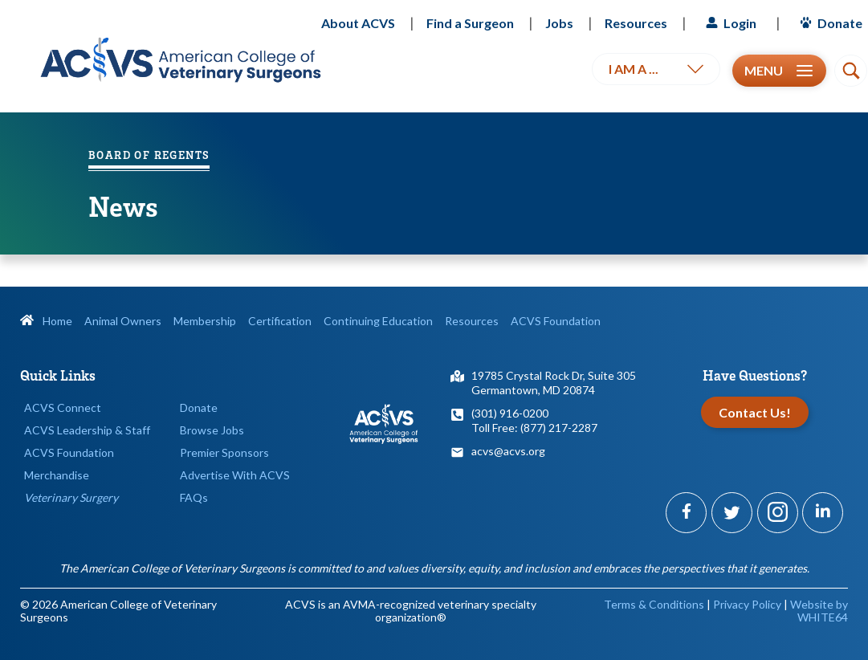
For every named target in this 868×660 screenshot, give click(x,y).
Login (729, 23)
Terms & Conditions (654, 604)
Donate (829, 23)
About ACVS (358, 23)
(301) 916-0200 (509, 413)
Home (46, 321)
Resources (636, 23)
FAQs (194, 497)
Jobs (559, 23)
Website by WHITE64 (819, 610)
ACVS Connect (62, 407)
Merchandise (56, 475)
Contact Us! (755, 412)
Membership (204, 321)
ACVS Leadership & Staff (87, 430)
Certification (280, 321)
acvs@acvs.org (508, 451)
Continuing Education (378, 321)
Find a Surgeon (470, 23)
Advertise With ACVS (235, 475)
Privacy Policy (747, 604)
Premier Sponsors (224, 452)
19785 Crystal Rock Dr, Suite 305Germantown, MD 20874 (553, 383)
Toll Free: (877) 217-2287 (534, 427)
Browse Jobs (212, 430)
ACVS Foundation (556, 321)
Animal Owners (122, 321)
